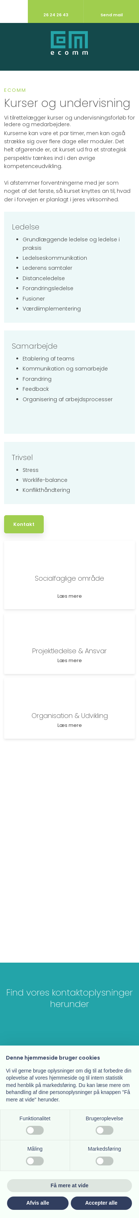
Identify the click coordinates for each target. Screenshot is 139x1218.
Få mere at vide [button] (70, 1185)
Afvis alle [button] (37, 1203)
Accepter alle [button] (101, 1203)
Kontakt (23, 524)
